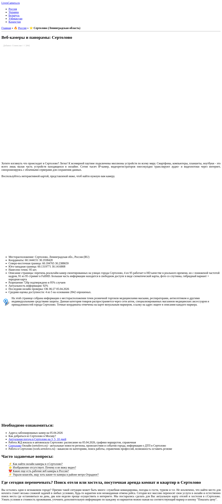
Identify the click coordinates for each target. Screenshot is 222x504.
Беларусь (14, 15)
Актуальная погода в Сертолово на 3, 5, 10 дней (37, 439)
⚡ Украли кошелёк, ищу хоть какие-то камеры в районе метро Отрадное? (54, 474)
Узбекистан (15, 18)
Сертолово (15, 445)
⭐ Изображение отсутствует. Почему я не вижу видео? (42, 467)
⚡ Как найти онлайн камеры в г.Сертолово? (36, 463)
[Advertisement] (108, 131)
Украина (14, 12)
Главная (6, 28)
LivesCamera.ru (10, 2)
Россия (13, 8)
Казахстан (15, 21)
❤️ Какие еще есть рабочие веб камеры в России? (39, 471)
